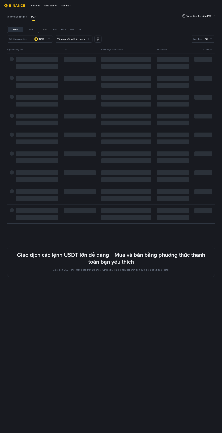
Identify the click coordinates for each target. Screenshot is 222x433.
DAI (80, 29)
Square (66, 5)
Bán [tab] (31, 29)
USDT (46, 29)
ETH (72, 29)
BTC (55, 29)
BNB (63, 29)
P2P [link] (33, 16)
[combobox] (48, 39)
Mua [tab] (15, 29)
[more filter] (98, 39)
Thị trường (34, 5)
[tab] (17, 16)
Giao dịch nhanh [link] (17, 16)
